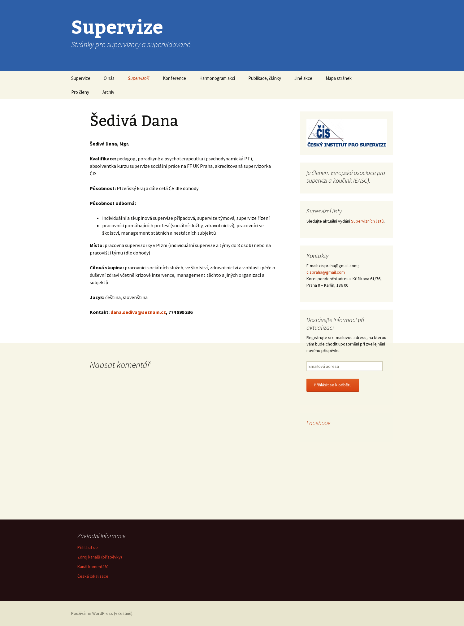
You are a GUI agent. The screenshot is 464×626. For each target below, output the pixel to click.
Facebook (318, 423)
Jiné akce (303, 78)
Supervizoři (139, 78)
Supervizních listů (367, 221)
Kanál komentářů (93, 566)
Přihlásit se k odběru (333, 385)
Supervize (80, 78)
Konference (174, 78)
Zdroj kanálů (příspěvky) (99, 557)
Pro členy (80, 92)
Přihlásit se (87, 547)
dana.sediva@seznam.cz (138, 312)
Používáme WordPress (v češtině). (102, 613)
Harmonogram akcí (217, 78)
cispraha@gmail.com (325, 272)
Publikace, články (264, 78)
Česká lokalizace (92, 576)
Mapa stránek (339, 78)
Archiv (108, 92)
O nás (109, 78)
